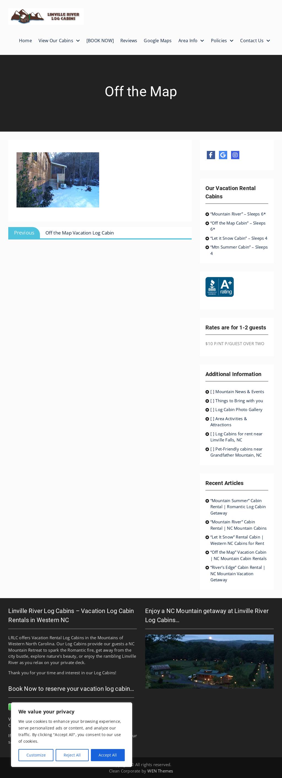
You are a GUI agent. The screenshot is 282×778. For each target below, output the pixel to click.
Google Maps (158, 41)
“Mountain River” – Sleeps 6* (238, 214)
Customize (36, 755)
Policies (219, 41)
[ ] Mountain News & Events (237, 391)
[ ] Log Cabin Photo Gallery (236, 409)
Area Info (188, 41)
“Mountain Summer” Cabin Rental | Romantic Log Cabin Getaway (238, 507)
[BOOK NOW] (100, 41)
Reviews (128, 41)
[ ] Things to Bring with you (236, 400)
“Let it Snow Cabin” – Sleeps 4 (239, 238)
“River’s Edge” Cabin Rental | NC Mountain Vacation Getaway (237, 573)
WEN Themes (160, 771)
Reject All (72, 755)
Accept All (108, 755)
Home (25, 41)
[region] (71, 734)
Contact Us (252, 41)
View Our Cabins (56, 41)
